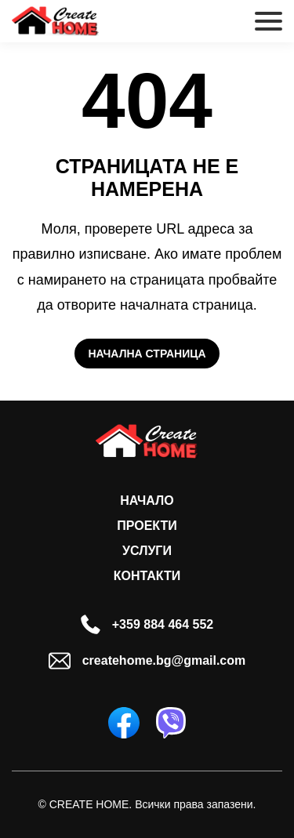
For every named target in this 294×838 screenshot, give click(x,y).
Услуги (147, 550)
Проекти (147, 525)
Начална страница (146, 353)
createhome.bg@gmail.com (147, 661)
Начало (147, 500)
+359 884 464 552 (147, 624)
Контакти (147, 575)
